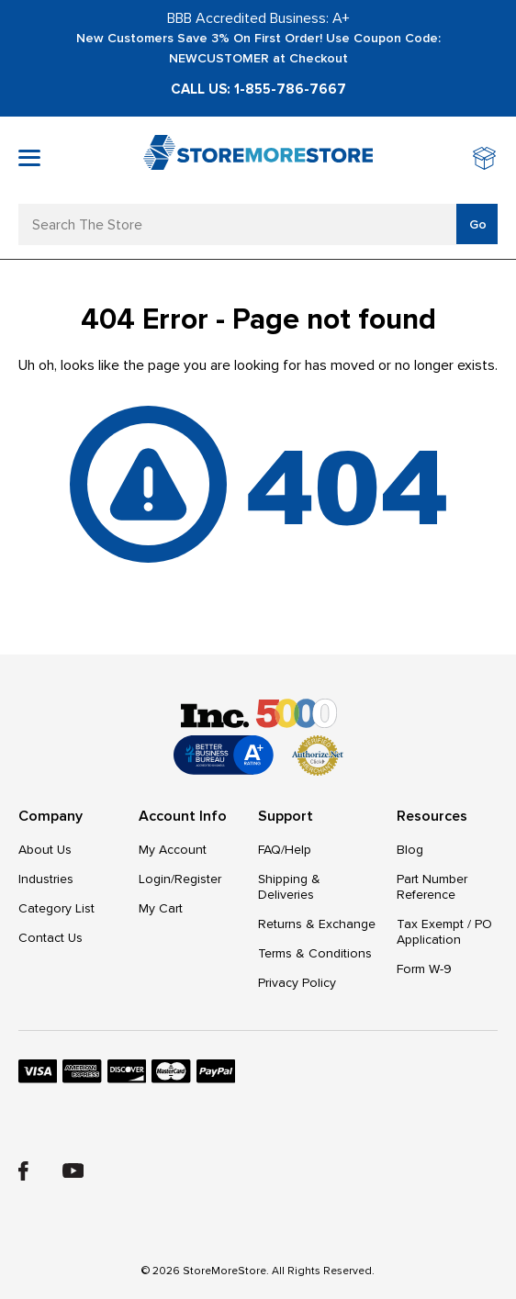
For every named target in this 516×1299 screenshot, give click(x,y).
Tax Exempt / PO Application (444, 931)
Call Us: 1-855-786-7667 (258, 89)
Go (478, 224)
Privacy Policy (297, 983)
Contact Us (50, 938)
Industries (45, 879)
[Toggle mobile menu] (29, 158)
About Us (45, 849)
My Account (173, 849)
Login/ (156, 879)
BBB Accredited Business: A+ (258, 18)
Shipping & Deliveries (289, 886)
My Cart (161, 908)
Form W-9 (424, 969)
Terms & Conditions (315, 953)
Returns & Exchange (317, 924)
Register (197, 879)
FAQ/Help (284, 849)
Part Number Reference (432, 886)
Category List (56, 908)
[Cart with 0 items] (485, 160)
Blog (410, 849)
